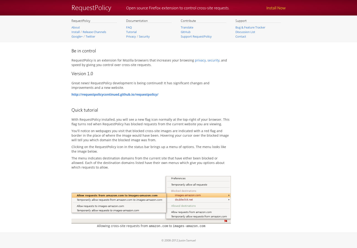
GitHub (186, 32)
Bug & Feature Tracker (250, 27)
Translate (187, 27)
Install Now (276, 8)
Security (144, 36)
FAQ (129, 27)
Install (75, 32)
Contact (240, 36)
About (75, 27)
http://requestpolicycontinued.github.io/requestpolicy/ (114, 94)
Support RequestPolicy (196, 36)
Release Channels (94, 32)
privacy (200, 60)
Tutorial (131, 32)
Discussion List (245, 32)
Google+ (77, 36)
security (213, 60)
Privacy (131, 36)
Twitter (90, 36)
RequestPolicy (91, 8)
